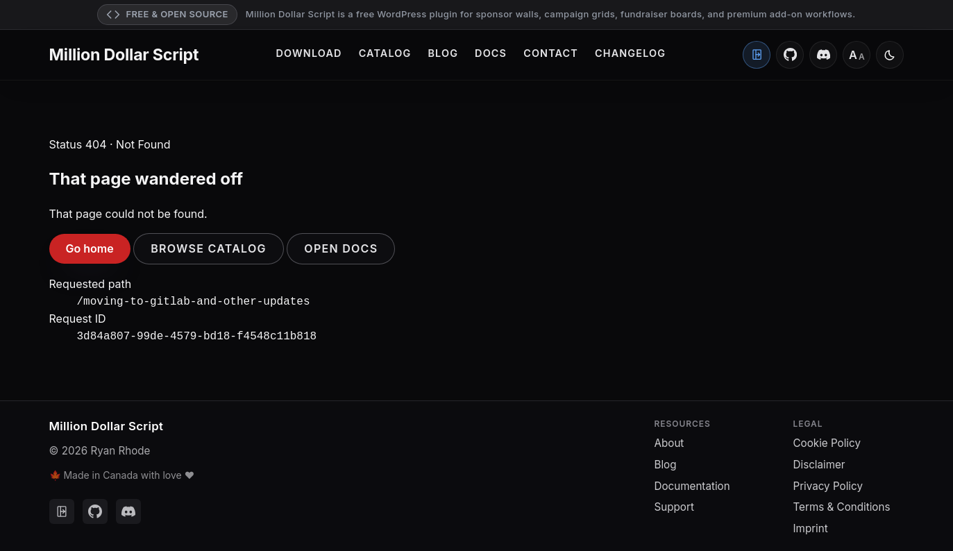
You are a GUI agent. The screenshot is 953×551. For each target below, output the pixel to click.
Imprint (810, 525)
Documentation (692, 483)
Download (309, 53)
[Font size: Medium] (856, 55)
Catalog (385, 53)
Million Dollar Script (124, 55)
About (669, 440)
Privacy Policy (828, 483)
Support (674, 504)
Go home (90, 248)
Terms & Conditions (842, 504)
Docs (491, 53)
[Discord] (823, 55)
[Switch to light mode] (890, 55)
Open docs (341, 248)
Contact (550, 53)
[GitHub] (790, 55)
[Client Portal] (756, 55)
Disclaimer (819, 461)
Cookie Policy (827, 440)
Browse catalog (209, 248)
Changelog (630, 53)
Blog (443, 53)
